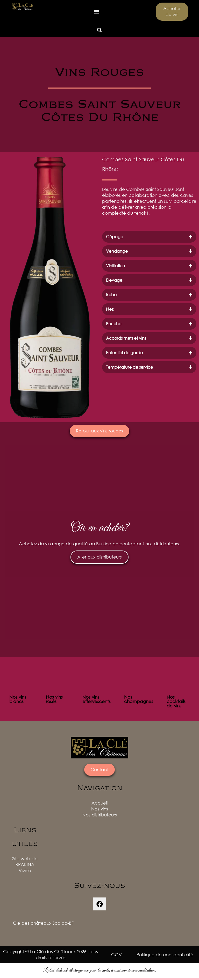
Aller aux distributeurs (99, 557)
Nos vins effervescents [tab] (96, 699)
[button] (96, 12)
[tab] (149, 237)
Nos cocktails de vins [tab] (176, 701)
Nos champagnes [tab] (138, 699)
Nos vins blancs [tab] (17, 699)
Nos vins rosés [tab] (54, 699)
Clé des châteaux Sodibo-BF (43, 923)
